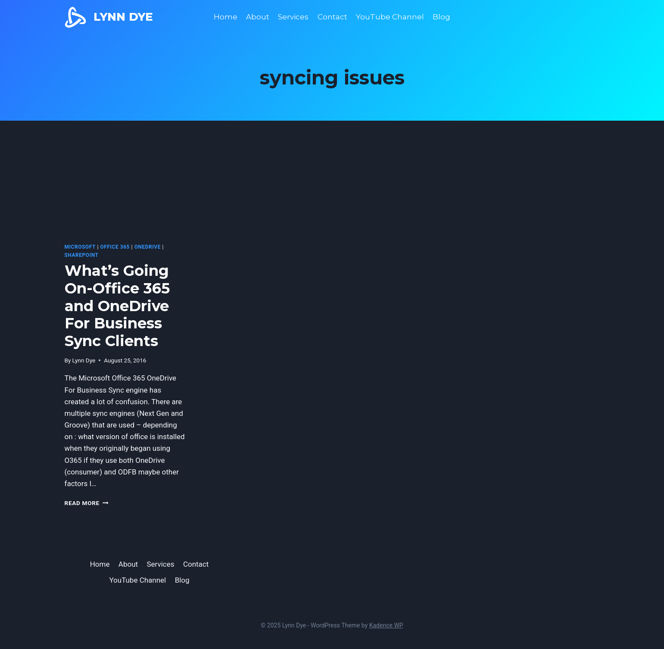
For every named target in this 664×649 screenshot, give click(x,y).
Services (293, 16)
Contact (332, 16)
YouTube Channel (390, 16)
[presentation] (125, 195)
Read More (87, 502)
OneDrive (147, 247)
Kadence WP (386, 625)
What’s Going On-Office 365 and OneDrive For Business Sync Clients (117, 306)
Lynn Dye (84, 360)
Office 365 (115, 247)
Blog (441, 16)
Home (225, 16)
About (257, 16)
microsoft (80, 247)
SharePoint (82, 255)
